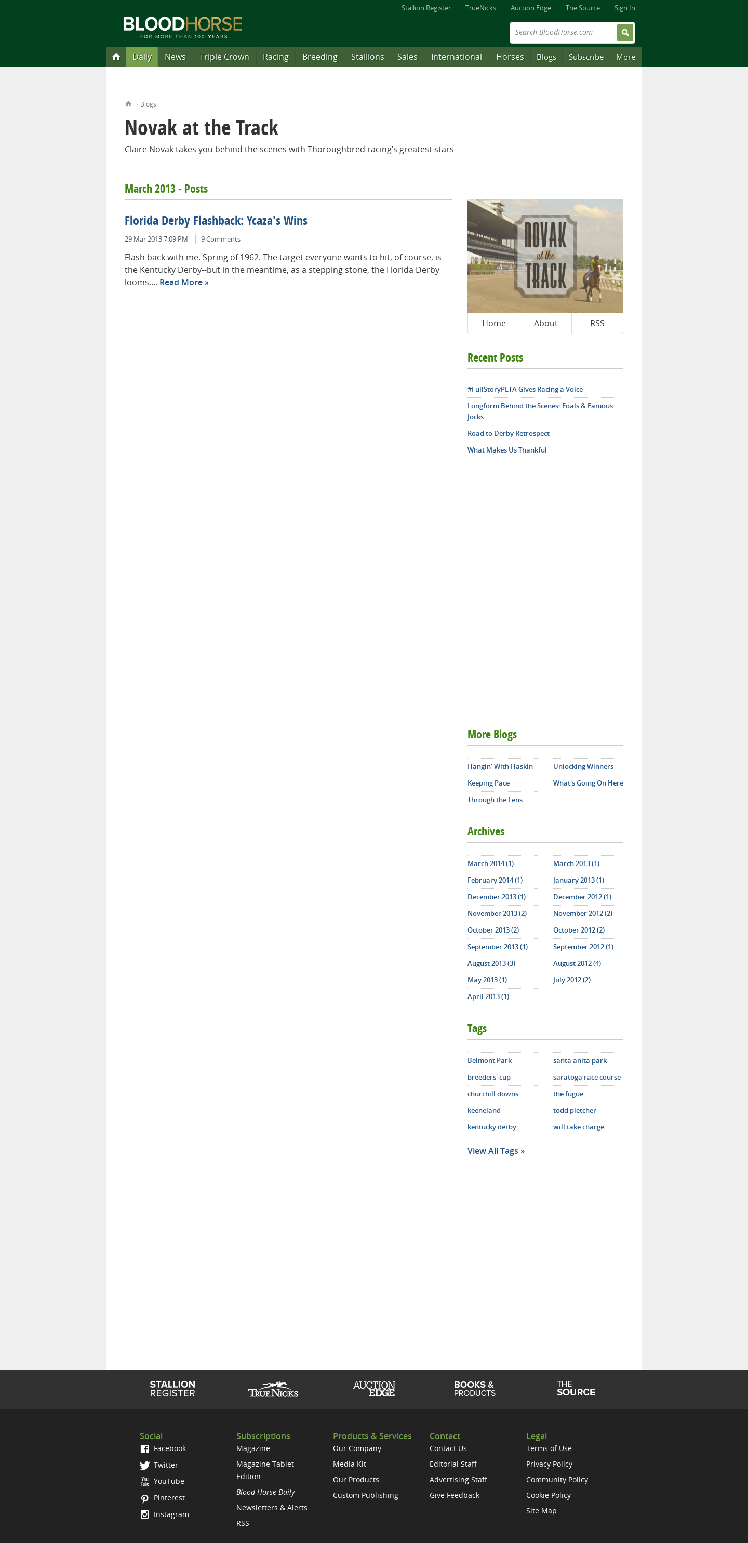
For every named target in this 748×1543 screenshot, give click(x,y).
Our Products (356, 1479)
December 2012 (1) (582, 896)
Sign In (625, 7)
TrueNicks (480, 7)
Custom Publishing (365, 1495)
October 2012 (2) (579, 930)
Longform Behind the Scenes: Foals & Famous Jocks (540, 411)
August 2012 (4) (577, 963)
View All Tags (493, 1150)
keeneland (484, 1110)
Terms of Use (549, 1448)
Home (128, 103)
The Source (583, 7)
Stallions (367, 56)
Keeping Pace (489, 783)
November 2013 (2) (497, 913)
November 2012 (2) (582, 913)
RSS (597, 323)
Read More (181, 282)
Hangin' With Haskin (500, 766)
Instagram (164, 1514)
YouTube (162, 1481)
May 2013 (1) (487, 980)
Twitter (159, 1465)
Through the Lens (495, 799)
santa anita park (580, 1060)
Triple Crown (224, 56)
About (546, 323)
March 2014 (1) (491, 863)
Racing (276, 56)
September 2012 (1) (583, 946)
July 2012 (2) (572, 980)
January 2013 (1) (578, 880)
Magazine (253, 1448)
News (175, 56)
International (456, 56)
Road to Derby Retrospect (509, 433)
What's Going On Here (588, 783)
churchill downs (493, 1093)
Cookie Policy (548, 1495)
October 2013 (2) (493, 930)
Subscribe (586, 56)
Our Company (357, 1448)
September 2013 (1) (498, 946)
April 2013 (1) (488, 996)
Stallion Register (426, 7)
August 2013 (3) (491, 963)
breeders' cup (489, 1077)
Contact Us (448, 1448)
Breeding (320, 56)
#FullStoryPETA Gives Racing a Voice (525, 389)
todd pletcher (574, 1110)
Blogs (546, 56)
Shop (475, 1388)
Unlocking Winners (583, 766)
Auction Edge (531, 7)
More (625, 56)
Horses (510, 56)
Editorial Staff (453, 1464)
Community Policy (557, 1479)
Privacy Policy (549, 1464)
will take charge (578, 1127)
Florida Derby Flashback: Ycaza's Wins (216, 222)
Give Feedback (454, 1495)
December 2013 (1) (497, 896)
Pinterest (162, 1497)
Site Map (541, 1510)
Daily (142, 56)
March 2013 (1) (576, 863)
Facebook (163, 1448)
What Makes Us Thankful (507, 450)
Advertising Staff (458, 1479)
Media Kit (349, 1464)
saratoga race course (587, 1077)
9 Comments (221, 239)
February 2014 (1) (495, 880)
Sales (407, 56)
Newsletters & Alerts (272, 1507)
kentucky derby (492, 1127)
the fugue (568, 1093)
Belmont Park (490, 1060)
